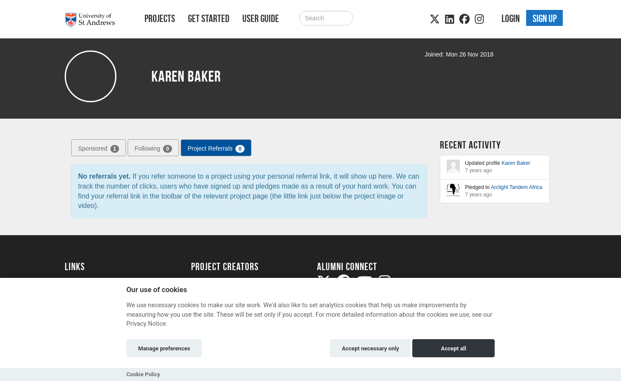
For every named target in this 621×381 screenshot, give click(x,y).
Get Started (208, 18)
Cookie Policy (143, 374)
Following (153, 149)
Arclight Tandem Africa (516, 187)
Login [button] (511, 18)
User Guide (260, 18)
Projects (159, 18)
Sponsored (98, 149)
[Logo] (93, 20)
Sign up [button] (545, 18)
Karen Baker (516, 163)
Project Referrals (216, 149)
